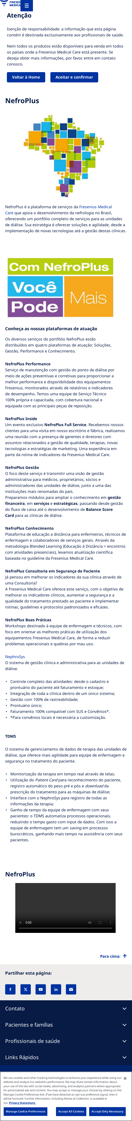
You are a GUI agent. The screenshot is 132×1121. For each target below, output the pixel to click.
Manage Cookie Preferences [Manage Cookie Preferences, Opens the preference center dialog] (25, 1111)
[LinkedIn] (56, 989)
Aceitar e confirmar (74, 77)
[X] (25, 989)
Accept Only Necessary (107, 1111)
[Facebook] (10, 989)
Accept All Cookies (71, 1111)
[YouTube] (41, 989)
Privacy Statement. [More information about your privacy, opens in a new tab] (22, 1103)
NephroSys (15, 656)
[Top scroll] (113, 956)
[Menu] (26, 5)
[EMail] (71, 989)
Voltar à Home (26, 77)
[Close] (125, 1078)
